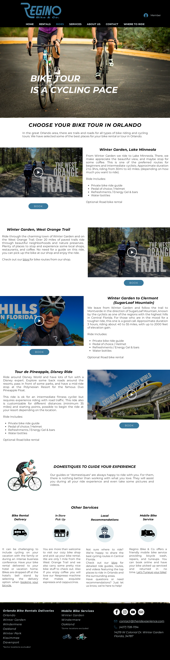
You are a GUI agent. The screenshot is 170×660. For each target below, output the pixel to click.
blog (26, 259)
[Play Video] (38, 172)
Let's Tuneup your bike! (152, 572)
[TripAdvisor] (141, 612)
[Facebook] (116, 612)
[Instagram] (125, 612)
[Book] (38, 206)
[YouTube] (133, 612)
